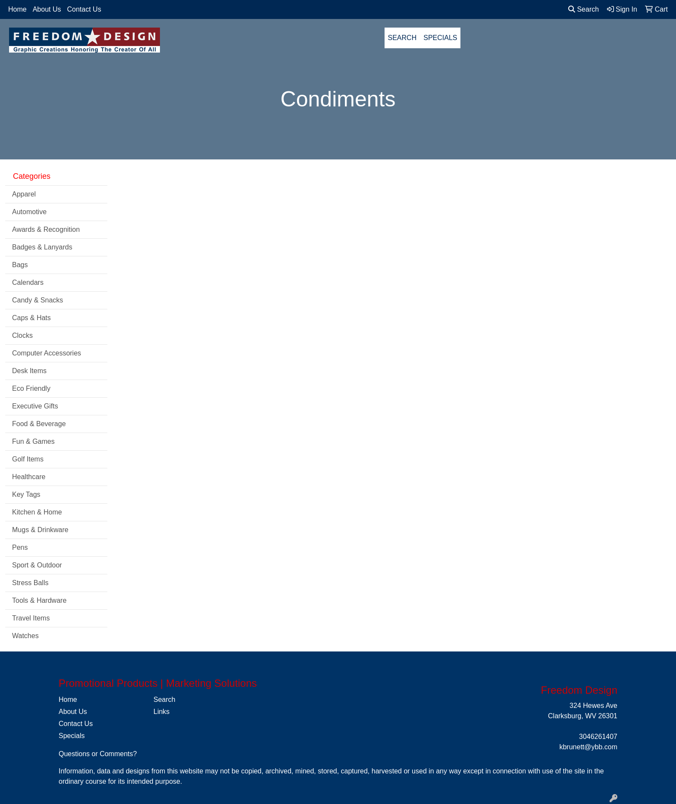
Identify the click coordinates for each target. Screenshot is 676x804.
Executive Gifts (35, 406)
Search (583, 9)
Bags (20, 264)
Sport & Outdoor (37, 565)
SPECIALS (440, 37)
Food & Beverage (39, 423)
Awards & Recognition (46, 229)
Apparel (24, 194)
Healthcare (28, 476)
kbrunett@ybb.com (588, 747)
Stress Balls (30, 582)
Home (17, 9)
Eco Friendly (31, 388)
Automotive (29, 211)
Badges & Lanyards (42, 247)
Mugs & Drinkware (40, 529)
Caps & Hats (31, 317)
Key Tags (26, 494)
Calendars (28, 282)
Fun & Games (33, 441)
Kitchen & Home (37, 512)
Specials (71, 735)
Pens (20, 547)
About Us (47, 9)
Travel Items (31, 618)
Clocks (22, 335)
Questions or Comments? (98, 753)
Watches (25, 635)
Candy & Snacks (37, 300)
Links (161, 711)
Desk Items (29, 370)
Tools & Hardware (39, 600)
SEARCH (402, 37)
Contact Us (84, 9)
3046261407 (598, 736)
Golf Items (28, 459)
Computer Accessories (46, 353)
